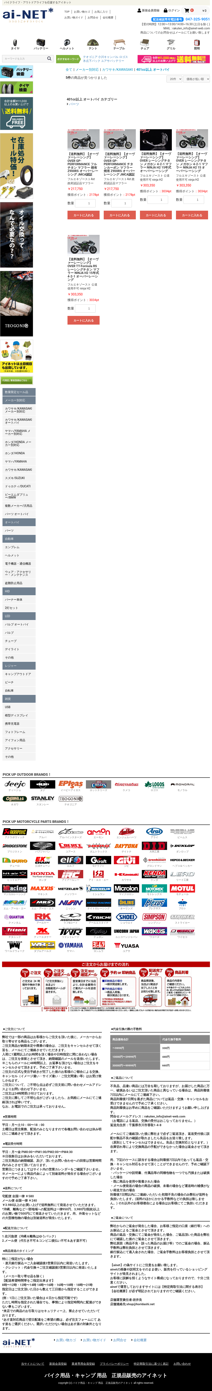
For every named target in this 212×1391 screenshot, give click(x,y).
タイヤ (15, 44)
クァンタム (14, 918)
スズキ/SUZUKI (15, 478)
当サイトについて (32, 1363)
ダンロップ (182, 847)
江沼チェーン (42, 861)
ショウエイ (126, 918)
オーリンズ (126, 904)
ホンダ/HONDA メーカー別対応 (18, 443)
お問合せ (93, 17)
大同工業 (154, 847)
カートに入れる (83, 215)
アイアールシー (70, 875)
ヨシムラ (98, 946)
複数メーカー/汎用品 (18, 505)
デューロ (14, 861)
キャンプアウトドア (18, 674)
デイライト (12, 649)
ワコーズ (154, 932)
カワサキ (126, 875)
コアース (70, 847)
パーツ (9, 530)
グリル (171, 44)
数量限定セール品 (16, 392)
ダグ (42, 786)
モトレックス (154, 890)
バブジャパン (42, 847)
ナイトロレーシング (98, 904)
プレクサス (154, 904)
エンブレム (12, 547)
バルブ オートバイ (17, 624)
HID (7, 591)
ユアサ (126, 946)
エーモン (98, 833)
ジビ (126, 861)
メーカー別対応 (15, 400)
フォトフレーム (15, 732)
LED (7, 616)
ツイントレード (70, 932)
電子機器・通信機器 (18, 563)
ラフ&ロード (70, 918)
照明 (197, 44)
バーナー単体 (13, 599)
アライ (154, 833)
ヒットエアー (14, 875)
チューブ (11, 641)
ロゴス (123, 57)
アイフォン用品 (15, 740)
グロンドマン (154, 861)
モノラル (182, 786)
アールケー (42, 918)
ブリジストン (14, 847)
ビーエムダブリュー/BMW (16, 496)
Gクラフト (98, 861)
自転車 (9, 690)
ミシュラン (98, 890)
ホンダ (42, 875)
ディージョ (14, 786)
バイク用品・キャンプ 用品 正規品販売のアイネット (106, 1375)
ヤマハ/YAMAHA (16, 461)
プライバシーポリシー (114, 1363)
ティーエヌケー (42, 932)
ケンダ (154, 875)
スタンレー (42, 800)
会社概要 (108, 17)
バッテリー (41, 44)
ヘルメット (67, 44)
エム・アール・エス (42, 904)
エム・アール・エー (14, 904)
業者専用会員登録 (83, 1363)
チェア (145, 44)
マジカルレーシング (14, 890)
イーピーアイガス (70, 786)
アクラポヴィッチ (14, 833)
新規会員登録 (58, 1363)
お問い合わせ (182, 1363)
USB (7, 707)
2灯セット (11, 607)
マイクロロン (126, 890)
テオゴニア (90, 57)
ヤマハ (70, 946)
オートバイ (12, 522)
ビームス (182, 833)
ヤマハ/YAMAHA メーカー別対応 (17, 432)
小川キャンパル (108, 57)
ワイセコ (182, 932)
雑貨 (8, 698)
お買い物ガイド (73, 17)
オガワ (14, 800)
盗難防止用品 (13, 583)
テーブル (119, 44)
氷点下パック (91, 60)
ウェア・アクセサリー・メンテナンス (18, 573)
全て (69, 70)
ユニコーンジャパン (126, 932)
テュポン (98, 932)
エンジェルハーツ (126, 833)
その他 (9, 657)
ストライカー (182, 918)
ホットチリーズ (98, 786)
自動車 (9, 538)
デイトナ (126, 847)
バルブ (9, 632)
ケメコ (126, 786)
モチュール (182, 890)
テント (93, 44)
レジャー (11, 665)
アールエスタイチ (98, 918)
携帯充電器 (12, 723)
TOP (67, 11)
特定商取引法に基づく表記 (151, 1363)
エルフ (70, 861)
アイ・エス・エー (98, 875)
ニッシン (70, 904)
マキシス (42, 890)
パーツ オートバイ (17, 514)
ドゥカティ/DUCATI (18, 486)
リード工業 (182, 875)
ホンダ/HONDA (15, 453)
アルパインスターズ (70, 833)
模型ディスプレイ (16, 715)
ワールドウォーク (14, 946)
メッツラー (70, 890)
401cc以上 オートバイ (152, 70)
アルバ (42, 833)
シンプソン (154, 918)
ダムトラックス (98, 847)
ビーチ (9, 682)
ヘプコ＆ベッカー (182, 861)
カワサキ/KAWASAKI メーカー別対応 (18, 410)
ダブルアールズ (42, 946)
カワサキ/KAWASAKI (18, 469)
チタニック (14, 932)
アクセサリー (13, 748)
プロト (182, 904)
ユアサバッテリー (112, 60)
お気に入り (101, 11)
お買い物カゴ (82, 11)
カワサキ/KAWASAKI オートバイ (18, 421)
